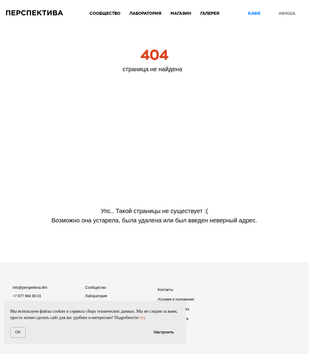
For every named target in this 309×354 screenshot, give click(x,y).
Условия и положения (176, 299)
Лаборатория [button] (145, 13)
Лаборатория (96, 296)
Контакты (165, 290)
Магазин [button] (180, 13)
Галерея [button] (209, 13)
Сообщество (105, 13)
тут (142, 317)
